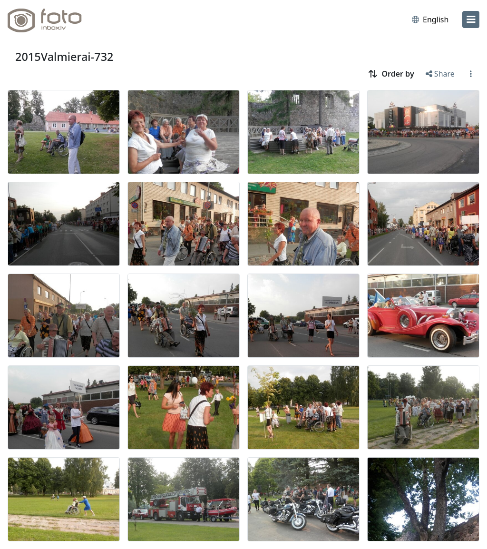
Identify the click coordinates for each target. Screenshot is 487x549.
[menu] (470, 19)
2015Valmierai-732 (64, 56)
